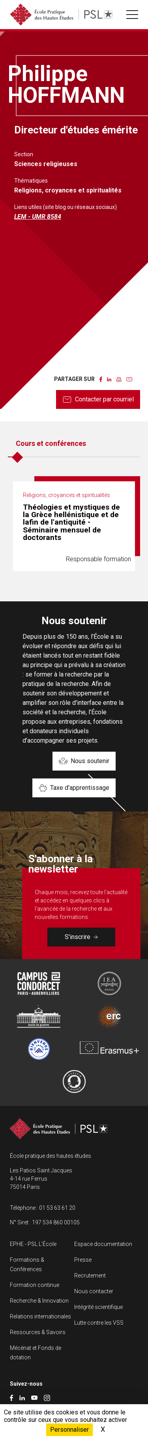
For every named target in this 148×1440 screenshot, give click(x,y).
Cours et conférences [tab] (51, 443)
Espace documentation (103, 1244)
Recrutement (90, 1275)
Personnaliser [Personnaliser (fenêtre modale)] (69, 1429)
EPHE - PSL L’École (33, 1244)
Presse (83, 1260)
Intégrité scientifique (98, 1307)
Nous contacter (93, 1291)
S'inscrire (81, 937)
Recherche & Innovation (39, 1301)
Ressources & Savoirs (38, 1332)
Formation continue (34, 1285)
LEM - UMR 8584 (37, 216)
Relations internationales (40, 1316)
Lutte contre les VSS (99, 1323)
